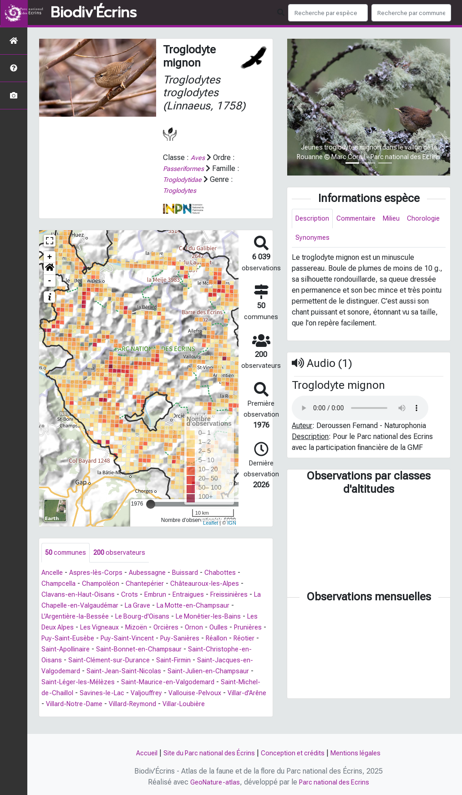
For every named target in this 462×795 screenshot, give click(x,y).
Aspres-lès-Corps (100, 573)
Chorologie (312, 239)
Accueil (138, 753)
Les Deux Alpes (66, 628)
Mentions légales (364, 753)
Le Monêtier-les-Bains (220, 617)
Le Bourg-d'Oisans (150, 617)
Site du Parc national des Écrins (206, 753)
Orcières (191, 628)
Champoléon (106, 584)
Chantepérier (152, 584)
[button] (50, 269)
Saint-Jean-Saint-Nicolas (194, 672)
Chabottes (230, 573)
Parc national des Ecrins (335, 782)
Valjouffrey (246, 694)
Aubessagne (154, 573)
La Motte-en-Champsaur (214, 606)
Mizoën (159, 628)
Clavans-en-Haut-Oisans (79, 595)
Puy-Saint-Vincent (169, 639)
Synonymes (356, 239)
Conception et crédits (296, 753)
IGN (231, 522)
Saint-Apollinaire (127, 650)
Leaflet (210, 522)
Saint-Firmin (248, 661)
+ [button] (49, 257)
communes (67, 553)
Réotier (83, 650)
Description (313, 219)
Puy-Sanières (225, 639)
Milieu (399, 219)
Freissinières (238, 595)
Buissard (194, 573)
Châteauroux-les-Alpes (215, 584)
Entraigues (194, 595)
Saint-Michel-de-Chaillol (129, 694)
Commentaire (361, 219)
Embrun (160, 595)
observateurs (124, 553)
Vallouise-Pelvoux (70, 705)
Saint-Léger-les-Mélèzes (156, 683)
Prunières (56, 639)
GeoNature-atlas (212, 782)
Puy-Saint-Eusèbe (106, 639)
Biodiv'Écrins (94, 13)
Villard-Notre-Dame (185, 705)
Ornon (220, 628)
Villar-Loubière (100, 716)
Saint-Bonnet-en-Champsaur (204, 650)
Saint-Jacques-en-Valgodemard (96, 672)
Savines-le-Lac (199, 694)
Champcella (60, 584)
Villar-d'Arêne (126, 705)
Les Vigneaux (119, 628)
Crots (133, 595)
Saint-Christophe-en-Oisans (85, 661)
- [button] (49, 280)
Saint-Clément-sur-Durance (179, 661)
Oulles (246, 628)
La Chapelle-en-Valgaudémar (87, 606)
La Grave (154, 606)
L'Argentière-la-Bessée (77, 617)
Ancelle (53, 573)
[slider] (150, 504)
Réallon (53, 650)
